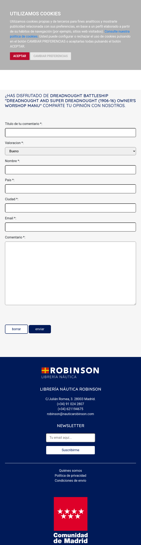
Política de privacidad (70, 476)
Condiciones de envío (70, 481)
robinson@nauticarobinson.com (70, 414)
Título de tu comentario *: (23, 124)
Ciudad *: (11, 199)
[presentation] (36, 316)
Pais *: (9, 180)
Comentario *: (15, 237)
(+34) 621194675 (70, 409)
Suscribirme (70, 450)
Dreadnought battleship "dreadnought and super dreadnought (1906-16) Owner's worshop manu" (70, 100)
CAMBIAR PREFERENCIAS (51, 56)
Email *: (10, 218)
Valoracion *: (14, 143)
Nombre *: (12, 161)
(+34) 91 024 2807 (70, 404)
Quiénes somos (70, 471)
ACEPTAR (19, 56)
